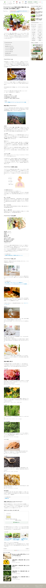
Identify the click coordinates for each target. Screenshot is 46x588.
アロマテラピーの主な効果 (9, 49)
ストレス (33, 27)
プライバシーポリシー (18, 585)
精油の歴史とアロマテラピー (9, 46)
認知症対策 (33, 38)
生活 (13, 3)
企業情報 (40, 40)
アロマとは (39, 24)
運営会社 (26, 3)
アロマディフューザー (33, 24)
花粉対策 (40, 35)
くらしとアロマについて (30, 3)
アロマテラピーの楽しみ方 (9, 51)
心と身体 (40, 32)
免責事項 (24, 585)
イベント (23, 3)
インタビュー (39, 26)
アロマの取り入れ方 (33, 26)
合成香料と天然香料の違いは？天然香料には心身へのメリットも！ (14, 255)
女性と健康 (33, 32)
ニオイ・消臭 (33, 29)
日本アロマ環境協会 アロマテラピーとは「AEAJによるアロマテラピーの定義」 (15, 102)
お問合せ (10, 585)
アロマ (20, 3)
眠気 (33, 35)
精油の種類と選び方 (8, 53)
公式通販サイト (5, 585)
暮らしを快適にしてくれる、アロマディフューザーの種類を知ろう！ (14, 282)
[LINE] (14, 549)
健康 (16, 3)
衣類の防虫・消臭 (40, 37)
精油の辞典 (33, 40)
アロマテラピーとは (8, 44)
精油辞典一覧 (7, 498)
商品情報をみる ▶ (17, 521)
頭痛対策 (40, 38)
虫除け (33, 37)
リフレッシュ (39, 29)
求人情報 (13, 585)
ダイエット (39, 27)
